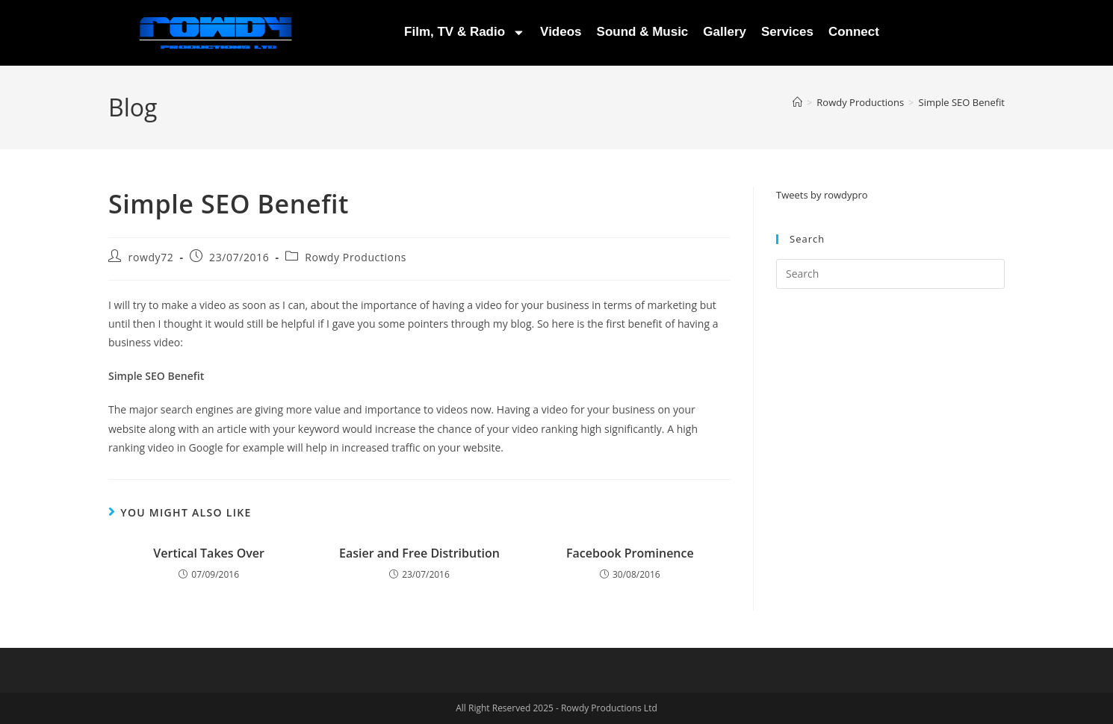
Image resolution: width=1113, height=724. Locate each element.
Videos (560, 32)
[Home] (797, 102)
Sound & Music (643, 32)
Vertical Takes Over (208, 553)
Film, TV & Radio (464, 32)
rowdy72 (151, 257)
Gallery (724, 32)
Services (787, 32)
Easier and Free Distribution (419, 553)
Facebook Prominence (630, 553)
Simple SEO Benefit (962, 102)
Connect (853, 32)
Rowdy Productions (355, 257)
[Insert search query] (890, 274)
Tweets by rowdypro (822, 195)
